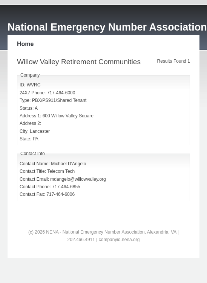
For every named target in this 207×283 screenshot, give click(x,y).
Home (25, 44)
